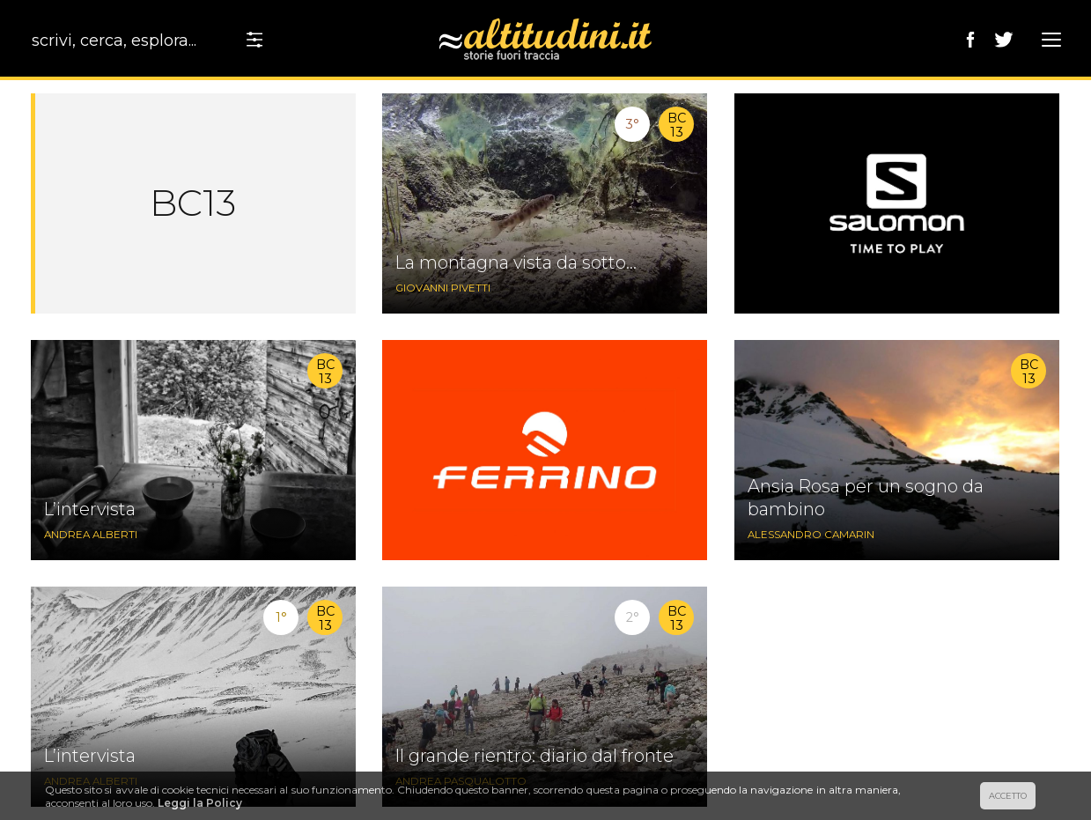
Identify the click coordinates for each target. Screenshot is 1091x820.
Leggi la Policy (200, 802)
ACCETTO (1008, 796)
